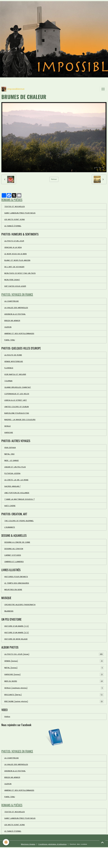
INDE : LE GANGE (11, 460)
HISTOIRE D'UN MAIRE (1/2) (16, 626)
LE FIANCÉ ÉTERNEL (12, 225)
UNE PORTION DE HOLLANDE (16, 492)
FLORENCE (8, 367)
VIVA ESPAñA (10, 447)
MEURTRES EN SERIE (13, 589)
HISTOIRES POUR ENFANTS (16, 576)
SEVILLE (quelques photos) (54, 688)
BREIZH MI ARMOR (12, 320)
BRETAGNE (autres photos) (54, 701)
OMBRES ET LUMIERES (14, 561)
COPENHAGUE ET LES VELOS (16, 393)
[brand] (12, 89)
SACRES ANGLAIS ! (12, 486)
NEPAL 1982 (9, 454)
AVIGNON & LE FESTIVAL (15, 314)
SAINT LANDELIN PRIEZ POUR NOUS (19, 213)
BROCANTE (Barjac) (54, 694)
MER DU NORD (54, 681)
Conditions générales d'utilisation (52, 844)
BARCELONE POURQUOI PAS (16, 413)
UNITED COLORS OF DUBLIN (16, 406)
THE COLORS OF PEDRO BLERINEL (19, 520)
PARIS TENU (9, 340)
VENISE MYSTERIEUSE (13, 361)
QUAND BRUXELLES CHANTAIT (17, 387)
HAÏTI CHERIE (9, 505)
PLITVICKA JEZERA (12, 473)
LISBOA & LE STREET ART (15, 400)
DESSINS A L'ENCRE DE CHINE (17, 542)
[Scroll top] (102, 842)
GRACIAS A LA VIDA (13, 247)
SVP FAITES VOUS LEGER (15, 286)
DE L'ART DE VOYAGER (14, 266)
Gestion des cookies (78, 844)
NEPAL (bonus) (54, 667)
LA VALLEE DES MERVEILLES (16, 307)
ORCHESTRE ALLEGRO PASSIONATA (19, 604)
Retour (54, 179)
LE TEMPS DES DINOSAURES (16, 583)
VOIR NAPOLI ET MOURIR (15, 374)
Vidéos (7, 716)
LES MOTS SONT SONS (14, 219)
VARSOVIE (8, 432)
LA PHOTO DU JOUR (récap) (54, 654)
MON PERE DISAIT (12, 279)
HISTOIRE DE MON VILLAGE (16, 639)
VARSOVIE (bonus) (54, 674)
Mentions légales (28, 844)
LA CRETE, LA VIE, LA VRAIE (16, 479)
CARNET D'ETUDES (12, 555)
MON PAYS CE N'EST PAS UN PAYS (20, 273)
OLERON (7, 327)
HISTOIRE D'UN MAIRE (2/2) (16, 632)
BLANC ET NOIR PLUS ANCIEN (17, 260)
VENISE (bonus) (54, 661)
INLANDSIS (8, 611)
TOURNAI (8, 380)
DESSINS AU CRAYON (13, 548)
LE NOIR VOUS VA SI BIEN (15, 253)
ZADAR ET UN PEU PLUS (15, 467)
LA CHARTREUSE (11, 301)
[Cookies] (6, 842)
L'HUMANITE (9, 527)
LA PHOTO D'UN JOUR (14, 240)
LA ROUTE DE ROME (13, 355)
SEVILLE (7, 426)
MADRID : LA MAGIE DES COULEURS (19, 419)
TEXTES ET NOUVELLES (14, 206)
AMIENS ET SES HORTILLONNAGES (19, 333)
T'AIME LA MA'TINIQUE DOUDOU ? (19, 499)
